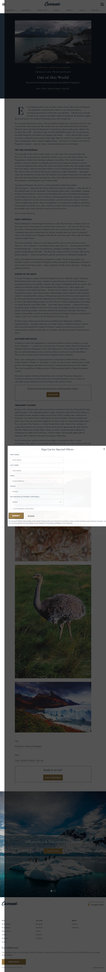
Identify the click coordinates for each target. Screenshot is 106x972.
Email (8, 476)
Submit (11, 515)
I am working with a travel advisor (19, 509)
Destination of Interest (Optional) (20, 497)
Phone (8, 486)
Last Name (10, 465)
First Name (10, 455)
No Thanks (26, 516)
